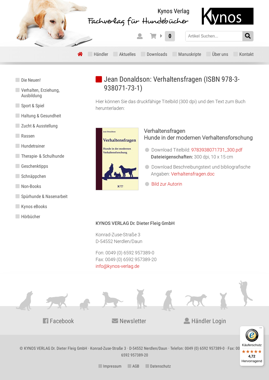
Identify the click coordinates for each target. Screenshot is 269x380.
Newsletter (129, 321)
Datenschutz (158, 366)
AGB (133, 366)
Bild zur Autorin (166, 184)
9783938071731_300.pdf (216, 150)
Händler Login (205, 321)
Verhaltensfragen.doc (192, 174)
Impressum (109, 366)
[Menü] (261, 329)
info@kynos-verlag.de (117, 266)
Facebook (58, 321)
